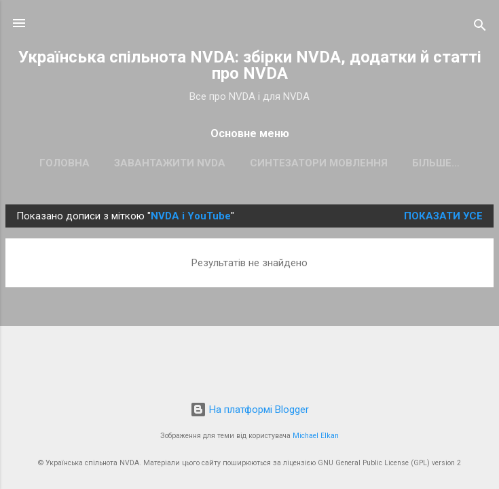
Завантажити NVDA (169, 163)
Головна (64, 163)
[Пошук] (480, 27)
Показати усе (443, 216)
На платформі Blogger (249, 409)
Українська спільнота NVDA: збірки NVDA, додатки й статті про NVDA (249, 65)
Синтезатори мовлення (319, 163)
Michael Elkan (316, 435)
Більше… (436, 163)
